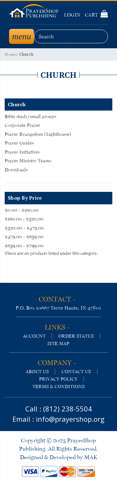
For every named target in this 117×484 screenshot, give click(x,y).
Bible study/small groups (30, 116)
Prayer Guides (19, 143)
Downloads (16, 170)
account (34, 336)
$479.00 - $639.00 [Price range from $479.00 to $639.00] (24, 237)
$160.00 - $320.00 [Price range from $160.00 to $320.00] (24, 219)
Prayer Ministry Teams (28, 161)
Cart (96, 14)
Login (72, 15)
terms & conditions (58, 386)
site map (58, 343)
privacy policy (58, 379)
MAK (90, 457)
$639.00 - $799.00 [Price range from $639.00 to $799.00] (24, 246)
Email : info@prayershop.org (58, 419)
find (71, 46)
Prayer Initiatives (22, 152)
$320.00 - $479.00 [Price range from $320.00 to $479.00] (24, 228)
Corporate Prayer (22, 125)
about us (37, 371)
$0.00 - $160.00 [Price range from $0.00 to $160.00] (21, 210)
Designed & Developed (48, 457)
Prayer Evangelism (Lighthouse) (38, 134)
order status (76, 336)
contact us (76, 371)
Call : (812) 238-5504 (58, 408)
